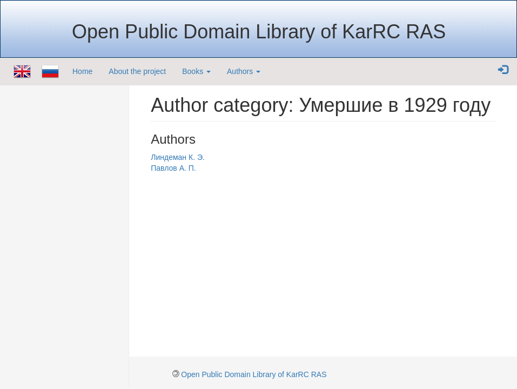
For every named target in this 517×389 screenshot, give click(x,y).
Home (82, 71)
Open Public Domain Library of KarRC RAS (253, 374)
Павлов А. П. (173, 168)
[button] (503, 70)
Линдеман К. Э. (178, 157)
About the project (137, 71)
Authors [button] (243, 71)
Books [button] (196, 71)
